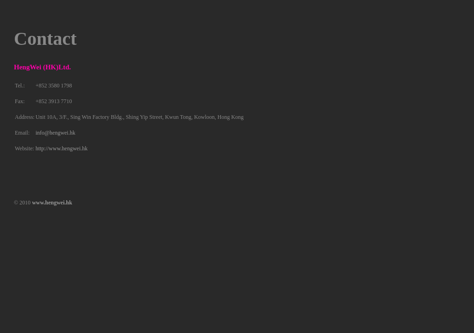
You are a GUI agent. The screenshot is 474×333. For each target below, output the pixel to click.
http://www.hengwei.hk (62, 148)
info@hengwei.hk (55, 133)
